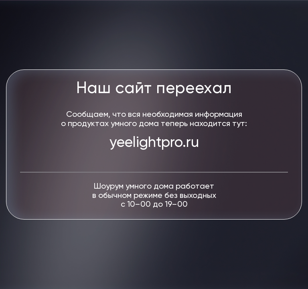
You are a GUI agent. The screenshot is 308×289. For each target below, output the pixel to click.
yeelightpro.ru (154, 143)
